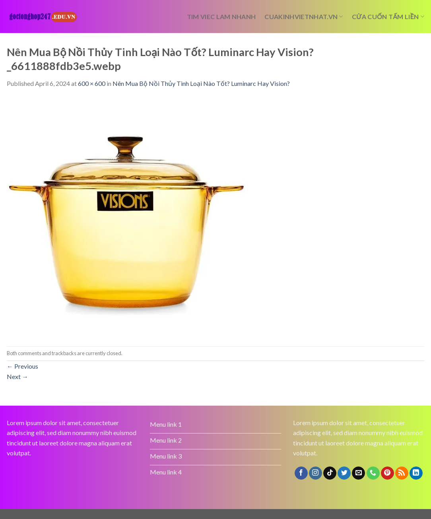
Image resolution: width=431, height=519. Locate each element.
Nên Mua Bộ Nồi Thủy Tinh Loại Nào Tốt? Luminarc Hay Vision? (201, 83)
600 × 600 (91, 83)
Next (17, 376)
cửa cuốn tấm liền (388, 17)
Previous (22, 366)
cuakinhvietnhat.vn (303, 17)
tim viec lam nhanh (221, 16)
